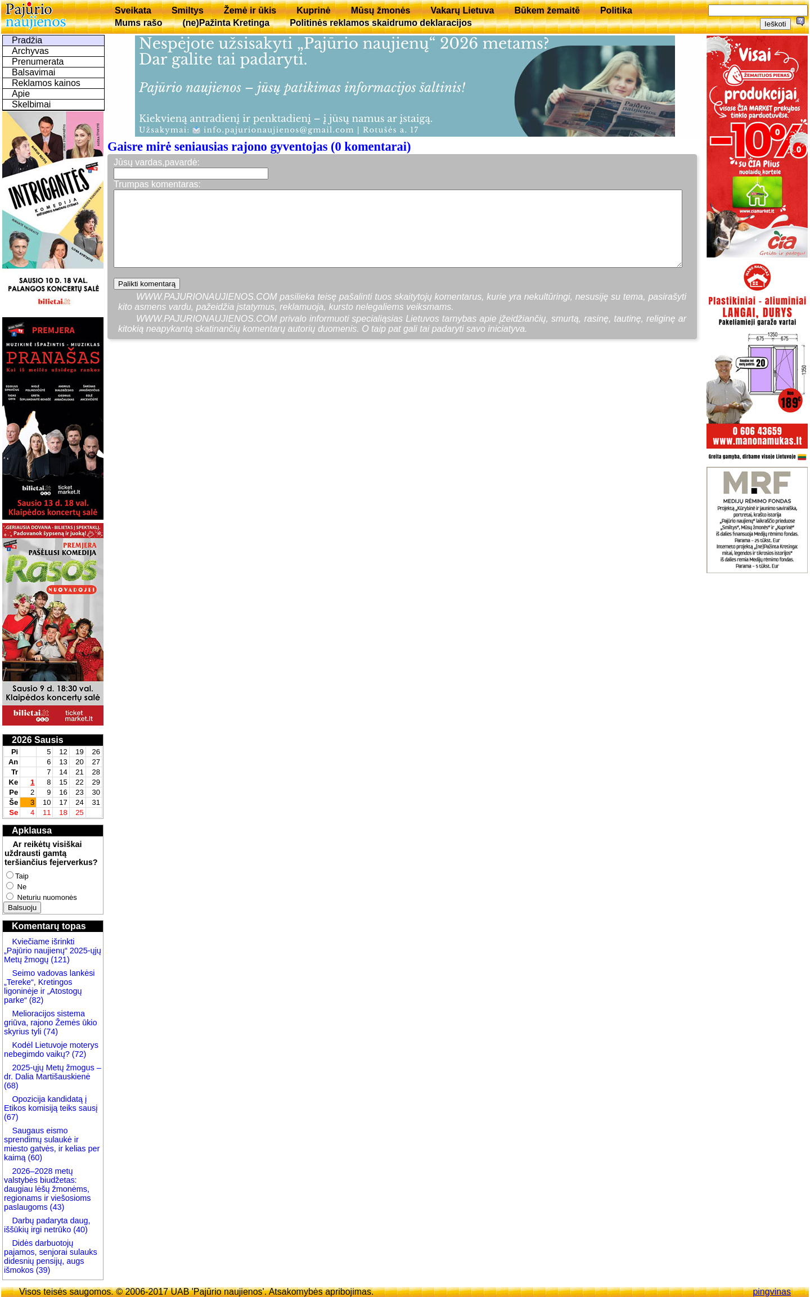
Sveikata (133, 10)
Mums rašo (138, 23)
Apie (21, 93)
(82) (36, 1000)
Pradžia (27, 40)
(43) (56, 1207)
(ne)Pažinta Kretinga (225, 23)
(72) (78, 1054)
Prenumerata (38, 61)
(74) (49, 1031)
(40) (79, 1229)
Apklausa (32, 830)
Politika (616, 10)
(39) (42, 1270)
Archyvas (30, 51)
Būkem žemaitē (547, 10)
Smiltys (188, 10)
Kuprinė (313, 10)
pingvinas (772, 1291)
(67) (11, 1117)
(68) (11, 1085)
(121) (60, 959)
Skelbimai (31, 104)
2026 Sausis (38, 740)
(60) (33, 1157)
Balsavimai (33, 72)
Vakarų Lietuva (462, 10)
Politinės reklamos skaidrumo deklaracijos (381, 23)
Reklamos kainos (46, 83)
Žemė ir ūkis (250, 10)
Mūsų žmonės (381, 10)
